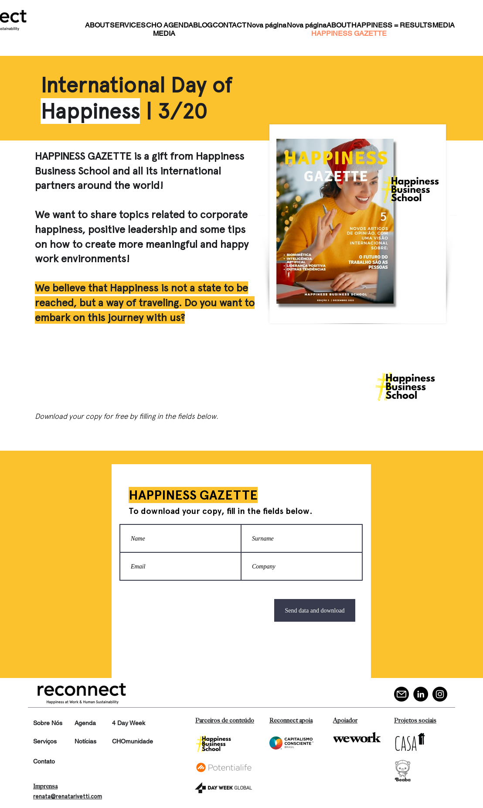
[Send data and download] (314, 610)
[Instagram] (439, 694)
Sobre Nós (47, 722)
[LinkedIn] (420, 694)
